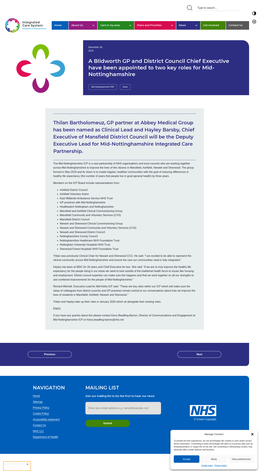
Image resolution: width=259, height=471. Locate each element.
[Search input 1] (218, 8)
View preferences (241, 459)
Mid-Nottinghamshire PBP (102, 87)
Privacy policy (221, 465)
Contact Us (235, 25)
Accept (186, 459)
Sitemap (38, 401)
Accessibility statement (46, 419)
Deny (214, 459)
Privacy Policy (41, 407)
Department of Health (45, 437)
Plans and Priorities (149, 25)
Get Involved (211, 25)
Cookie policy (207, 465)
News (182, 25)
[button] (252, 434)
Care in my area (110, 25)
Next (199, 354)
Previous (49, 354)
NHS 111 (38, 431)
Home (58, 25)
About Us (77, 25)
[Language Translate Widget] (17, 464)
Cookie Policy (41, 413)
